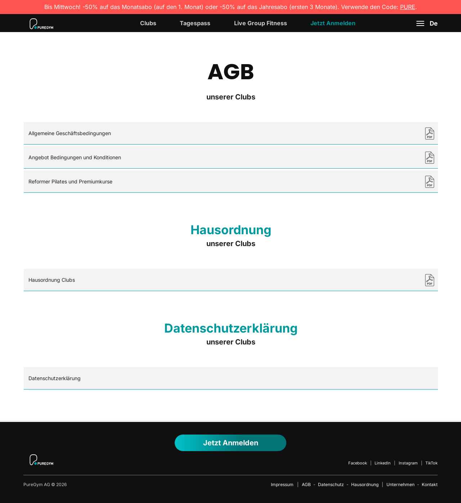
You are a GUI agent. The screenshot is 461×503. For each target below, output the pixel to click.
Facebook (357, 463)
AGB (306, 484)
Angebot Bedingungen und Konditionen (74, 157)
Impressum (282, 484)
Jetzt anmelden (230, 443)
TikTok (431, 463)
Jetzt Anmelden (332, 23)
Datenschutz (331, 484)
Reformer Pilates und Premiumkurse (70, 181)
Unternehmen (400, 484)
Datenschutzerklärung (54, 378)
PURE (407, 6)
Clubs (148, 23)
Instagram (408, 463)
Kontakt (430, 484)
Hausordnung (365, 484)
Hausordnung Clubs (51, 280)
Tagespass (195, 23)
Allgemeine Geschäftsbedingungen (69, 133)
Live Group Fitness (260, 23)
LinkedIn (383, 463)
